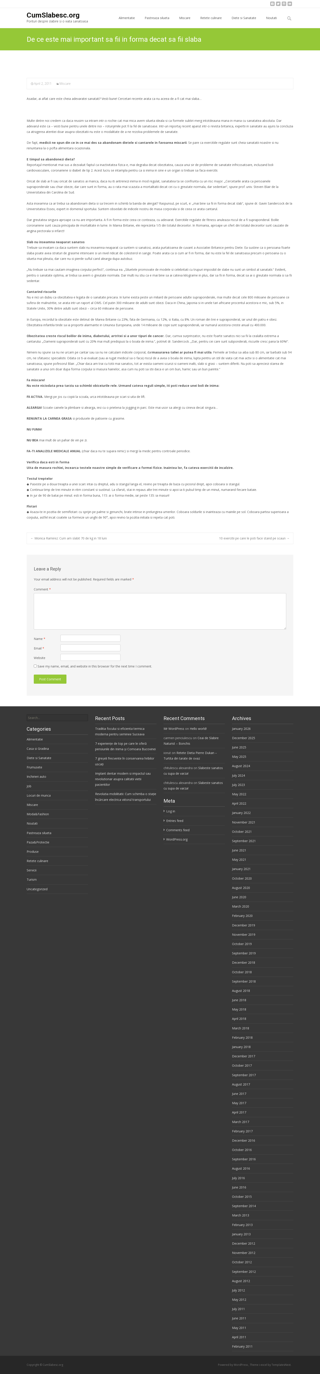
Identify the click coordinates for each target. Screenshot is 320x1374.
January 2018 (241, 1047)
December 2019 (243, 925)
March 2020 (240, 906)
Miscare (184, 22)
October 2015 (242, 1196)
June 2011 (239, 1318)
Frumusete (34, 767)
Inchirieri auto (36, 776)
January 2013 (241, 1234)
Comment (42, 589)
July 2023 (238, 785)
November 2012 (243, 1253)
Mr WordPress (174, 728)
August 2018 (241, 991)
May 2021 (239, 859)
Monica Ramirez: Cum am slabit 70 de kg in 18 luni (68, 538)
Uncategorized (37, 889)
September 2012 (244, 1271)
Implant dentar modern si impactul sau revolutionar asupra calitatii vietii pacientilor (123, 779)
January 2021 (241, 869)
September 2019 (244, 953)
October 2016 (242, 1150)
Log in (170, 811)
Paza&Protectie (38, 842)
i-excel (263, 1365)
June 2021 (239, 850)
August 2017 (241, 1084)
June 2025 (239, 747)
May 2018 (239, 1009)
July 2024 (238, 775)
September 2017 (244, 1075)
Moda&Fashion (38, 814)
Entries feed (174, 821)
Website (39, 658)
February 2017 (242, 1131)
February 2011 (242, 1346)
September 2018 (244, 981)
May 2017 (239, 1103)
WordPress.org (177, 839)
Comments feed (178, 830)
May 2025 (239, 756)
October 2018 (242, 972)
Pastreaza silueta (157, 22)
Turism (32, 879)
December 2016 (243, 1140)
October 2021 (242, 831)
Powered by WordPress (233, 1365)
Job (29, 786)
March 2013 (240, 1215)
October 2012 (242, 1262)
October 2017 (242, 1065)
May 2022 (239, 794)
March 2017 (240, 1122)
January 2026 (241, 728)
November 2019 (243, 934)
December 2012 (243, 1243)
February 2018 (242, 1037)
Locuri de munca (39, 795)
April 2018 (239, 1019)
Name (39, 639)
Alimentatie (127, 22)
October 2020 (242, 878)
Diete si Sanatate (244, 22)
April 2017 (239, 1112)
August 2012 (241, 1281)
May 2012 (239, 1299)
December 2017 (243, 1056)
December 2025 (243, 738)
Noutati (271, 22)
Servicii (31, 870)
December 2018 (243, 962)
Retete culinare (211, 22)
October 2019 (242, 944)
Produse (33, 851)
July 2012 (238, 1290)
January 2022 (241, 813)
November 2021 (243, 822)
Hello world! (198, 728)
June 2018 (239, 1000)
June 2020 (239, 897)
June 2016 (239, 1187)
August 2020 (241, 888)
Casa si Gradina (38, 748)
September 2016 (244, 1159)
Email (39, 648)
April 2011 (239, 1337)
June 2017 (239, 1094)
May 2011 (239, 1328)
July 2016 (238, 1178)
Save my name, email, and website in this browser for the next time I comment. (95, 666)
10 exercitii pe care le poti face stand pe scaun (254, 538)
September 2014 (244, 1206)
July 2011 (238, 1309)
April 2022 (239, 803)
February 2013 (242, 1225)
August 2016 (241, 1168)
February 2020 (242, 916)
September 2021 (244, 841)
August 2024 (241, 766)
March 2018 (240, 1028)
